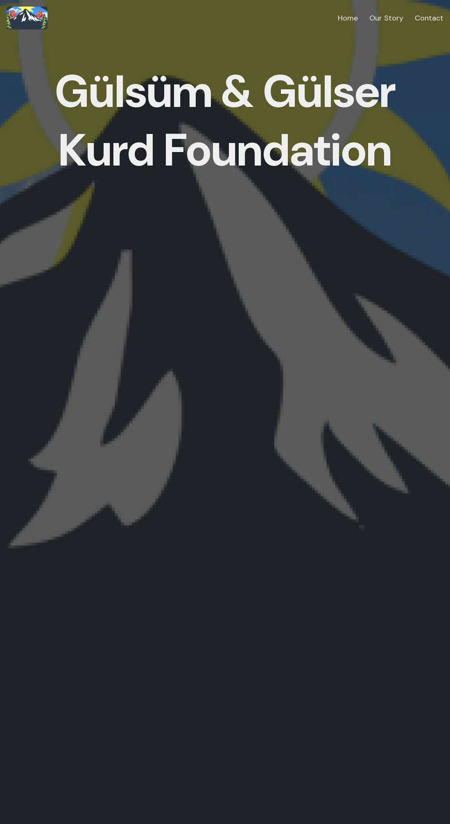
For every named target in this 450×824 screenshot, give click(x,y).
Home (348, 18)
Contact (429, 18)
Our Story (386, 18)
